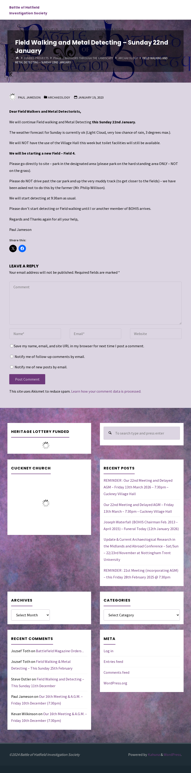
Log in (108, 651)
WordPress (172, 754)
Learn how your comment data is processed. (106, 391)
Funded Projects (36, 58)
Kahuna (153, 754)
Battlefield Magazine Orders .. (60, 651)
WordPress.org (115, 683)
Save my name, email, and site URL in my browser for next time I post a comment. (77, 346)
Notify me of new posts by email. (41, 367)
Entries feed (113, 661)
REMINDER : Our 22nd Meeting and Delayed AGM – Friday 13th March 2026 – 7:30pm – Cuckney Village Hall (138, 487)
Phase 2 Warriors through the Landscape (83, 58)
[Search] (134, 29)
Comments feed (116, 672)
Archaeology (128, 58)
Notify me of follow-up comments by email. (50, 356)
